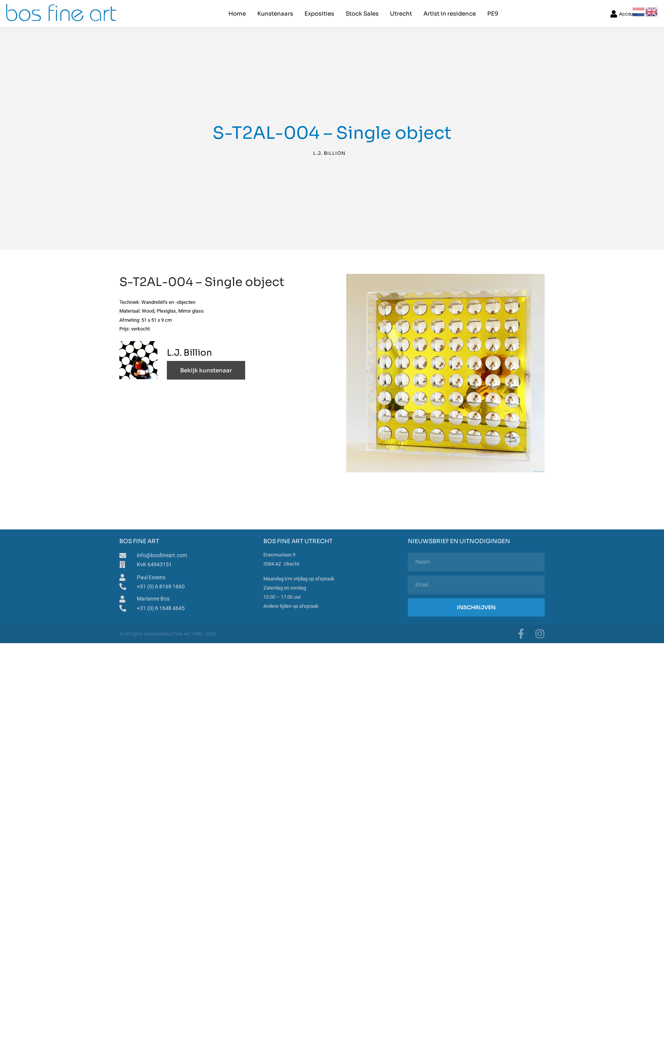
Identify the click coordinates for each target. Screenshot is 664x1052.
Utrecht (401, 13)
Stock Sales (362, 13)
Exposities (319, 13)
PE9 (492, 13)
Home (237, 13)
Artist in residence (449, 13)
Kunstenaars (275, 13)
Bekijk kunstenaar (206, 369)
